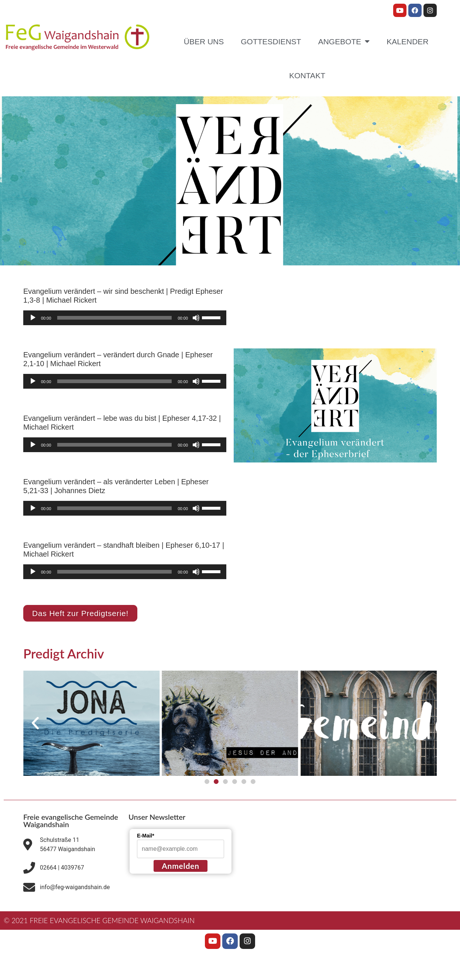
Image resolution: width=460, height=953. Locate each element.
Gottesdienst (271, 41)
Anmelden (180, 865)
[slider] (114, 318)
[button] (35, 723)
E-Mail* (145, 836)
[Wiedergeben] (33, 317)
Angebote (344, 41)
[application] (124, 317)
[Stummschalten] (196, 317)
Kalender (407, 41)
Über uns (204, 41)
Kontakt (307, 75)
